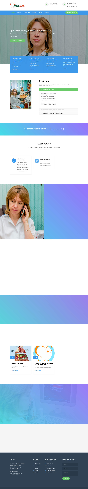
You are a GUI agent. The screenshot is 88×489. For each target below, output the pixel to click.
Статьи (35, 468)
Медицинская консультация (21, 161)
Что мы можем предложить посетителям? (52, 110)
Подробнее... (15, 71)
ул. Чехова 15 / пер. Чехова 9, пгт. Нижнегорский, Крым (72, 5)
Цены (40, 12)
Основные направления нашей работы (52, 113)
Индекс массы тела (50, 472)
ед (17, 5)
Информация (26, 12)
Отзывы (36, 466)
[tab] (58, 89)
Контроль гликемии (50, 470)
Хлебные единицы (17, 363)
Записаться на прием (17, 41)
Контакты (34, 12)
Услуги (19, 12)
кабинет (46, 12)
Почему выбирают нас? (47, 89)
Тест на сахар (49, 463)
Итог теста (48, 466)
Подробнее (15, 370)
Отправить (66, 478)
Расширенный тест (50, 468)
